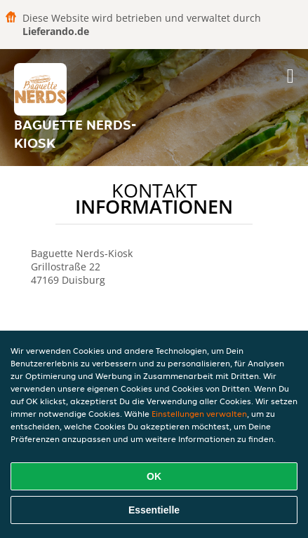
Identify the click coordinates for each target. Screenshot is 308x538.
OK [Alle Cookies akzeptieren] (154, 476)
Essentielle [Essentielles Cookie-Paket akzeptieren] (154, 510)
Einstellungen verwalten (199, 413)
